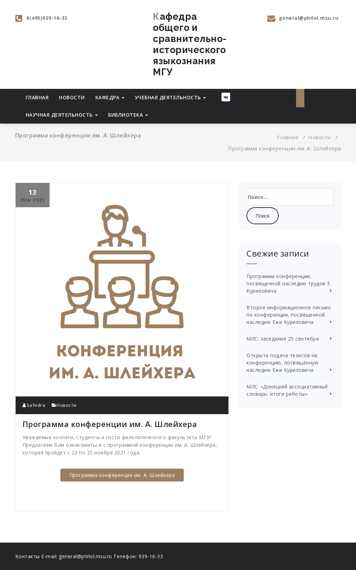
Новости (72, 97)
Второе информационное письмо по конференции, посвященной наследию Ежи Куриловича (288, 314)
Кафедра (109, 97)
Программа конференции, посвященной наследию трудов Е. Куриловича (288, 283)
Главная (37, 97)
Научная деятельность (62, 114)
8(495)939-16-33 (47, 18)
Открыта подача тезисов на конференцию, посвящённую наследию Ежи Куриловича (282, 362)
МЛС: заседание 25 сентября (282, 338)
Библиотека (128, 114)
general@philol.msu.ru (309, 18)
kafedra (34, 405)
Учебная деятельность (170, 97)
